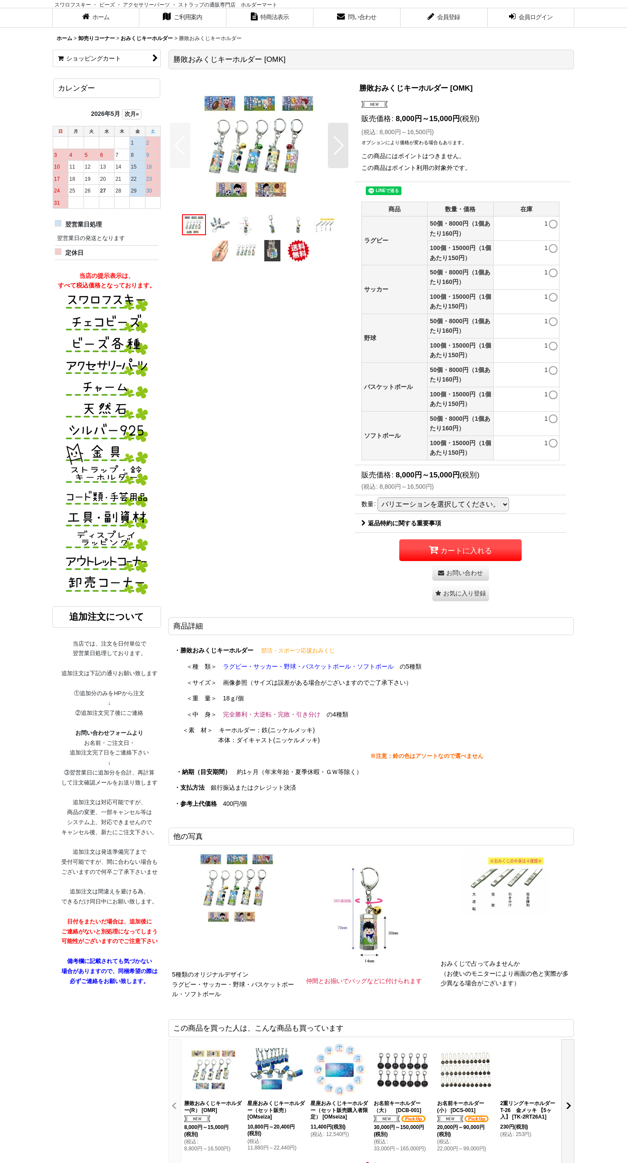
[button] (180, 145)
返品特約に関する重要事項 (401, 523)
